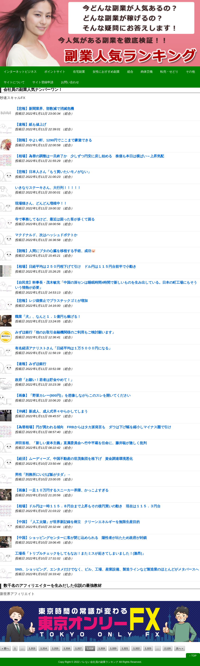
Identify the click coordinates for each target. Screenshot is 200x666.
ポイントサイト (54, 71)
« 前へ (5, 648)
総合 (130, 71)
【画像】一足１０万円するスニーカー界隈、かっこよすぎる (62, 490)
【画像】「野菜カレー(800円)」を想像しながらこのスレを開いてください (72, 395)
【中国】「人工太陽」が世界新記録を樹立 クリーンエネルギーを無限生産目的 (77, 522)
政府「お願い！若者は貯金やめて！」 (44, 380)
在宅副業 (79, 71)
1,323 (148, 648)
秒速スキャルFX (12, 98)
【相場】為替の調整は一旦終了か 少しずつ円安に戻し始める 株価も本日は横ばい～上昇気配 (89, 156)
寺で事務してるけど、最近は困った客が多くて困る (55, 219)
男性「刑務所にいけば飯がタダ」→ (42, 474)
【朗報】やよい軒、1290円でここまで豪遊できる (53, 140)
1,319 (102, 648)
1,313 (32, 648)
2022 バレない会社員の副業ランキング (96, 661)
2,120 (167, 648)
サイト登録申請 (42, 82)
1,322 (136, 648)
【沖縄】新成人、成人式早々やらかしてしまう (51, 411)
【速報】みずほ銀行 (30, 364)
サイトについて (14, 82)
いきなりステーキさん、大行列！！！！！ (48, 188)
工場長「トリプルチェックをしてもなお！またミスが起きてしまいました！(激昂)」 (80, 553)
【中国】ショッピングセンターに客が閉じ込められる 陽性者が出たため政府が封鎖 (81, 538)
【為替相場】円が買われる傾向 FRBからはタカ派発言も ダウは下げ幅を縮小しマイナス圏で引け (93, 427)
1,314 (43, 648)
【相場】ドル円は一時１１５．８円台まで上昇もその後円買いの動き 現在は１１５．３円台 (88, 506)
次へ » (179, 648)
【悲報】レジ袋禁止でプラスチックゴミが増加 (51, 301)
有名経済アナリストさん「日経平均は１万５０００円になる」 (63, 348)
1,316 (67, 648)
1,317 (78, 648)
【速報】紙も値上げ (30, 124)
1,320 (113, 648)
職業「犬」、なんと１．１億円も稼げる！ (48, 316)
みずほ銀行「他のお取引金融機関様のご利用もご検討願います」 (65, 332)
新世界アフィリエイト (17, 594)
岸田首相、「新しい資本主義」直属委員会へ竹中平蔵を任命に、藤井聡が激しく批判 (81, 443)
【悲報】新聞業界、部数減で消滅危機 (44, 108)
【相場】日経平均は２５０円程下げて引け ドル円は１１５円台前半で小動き (75, 266)
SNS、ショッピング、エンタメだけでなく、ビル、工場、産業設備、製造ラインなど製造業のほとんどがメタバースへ (107, 569)
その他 (190, 71)
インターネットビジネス (20, 71)
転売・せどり (169, 71)
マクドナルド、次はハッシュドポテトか (46, 235)
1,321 (125, 648)
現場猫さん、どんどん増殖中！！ (41, 203)
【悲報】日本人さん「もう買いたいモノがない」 (53, 172)
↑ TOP (193, 655)
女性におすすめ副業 (106, 71)
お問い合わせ (70, 82)
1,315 (55, 648)
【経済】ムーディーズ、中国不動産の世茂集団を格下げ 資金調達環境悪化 (74, 459)
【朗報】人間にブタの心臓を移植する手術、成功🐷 (55, 251)
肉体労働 (147, 71)
